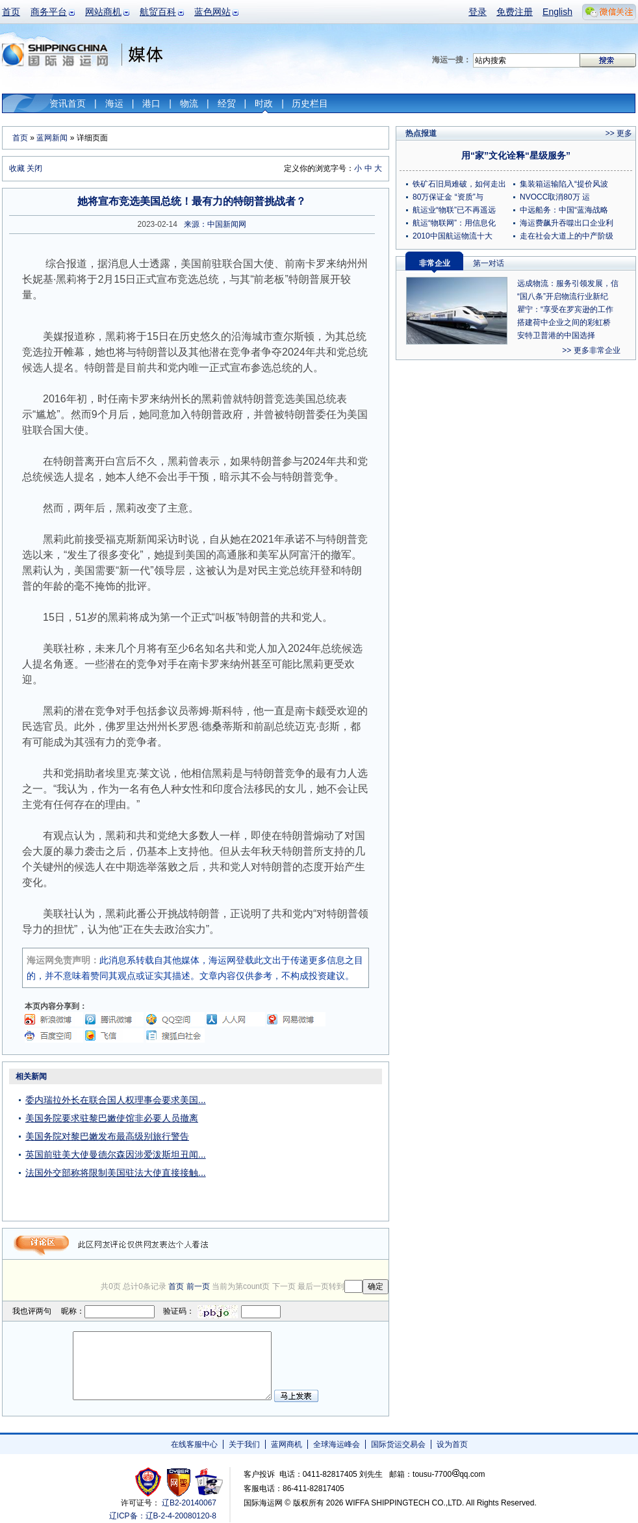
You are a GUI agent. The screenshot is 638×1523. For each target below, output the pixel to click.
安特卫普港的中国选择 (556, 335)
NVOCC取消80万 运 (555, 197)
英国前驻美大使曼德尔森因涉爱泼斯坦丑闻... (115, 1154)
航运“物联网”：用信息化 (454, 223)
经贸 (227, 103)
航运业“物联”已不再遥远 (454, 210)
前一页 (198, 1286)
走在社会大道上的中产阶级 (566, 236)
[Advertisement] (307, 1149)
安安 (208, 1481)
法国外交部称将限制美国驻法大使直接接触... (115, 1172)
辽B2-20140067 (189, 1502)
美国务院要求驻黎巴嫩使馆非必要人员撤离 (111, 1118)
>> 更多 (619, 133)
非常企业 (434, 263)
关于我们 (244, 1444)
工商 (149, 1481)
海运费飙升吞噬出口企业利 (566, 223)
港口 (151, 103)
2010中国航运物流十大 (452, 236)
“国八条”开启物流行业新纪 (562, 296)
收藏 (17, 168)
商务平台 (49, 12)
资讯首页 (67, 103)
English (557, 12)
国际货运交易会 (398, 1444)
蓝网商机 (286, 1444)
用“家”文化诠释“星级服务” (515, 155)
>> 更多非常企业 (591, 350)
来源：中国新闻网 (215, 224)
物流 (189, 103)
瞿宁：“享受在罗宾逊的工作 (565, 309)
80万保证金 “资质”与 (448, 197)
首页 (11, 12)
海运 (114, 103)
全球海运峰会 (336, 1444)
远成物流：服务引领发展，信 (568, 283)
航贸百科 (158, 12)
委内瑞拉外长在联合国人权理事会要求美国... (115, 1100)
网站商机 (103, 12)
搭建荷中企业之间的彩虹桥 (564, 322)
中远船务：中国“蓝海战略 (564, 210)
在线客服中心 (194, 1444)
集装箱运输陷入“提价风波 (564, 184)
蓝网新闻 (52, 137)
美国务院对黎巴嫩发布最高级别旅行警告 (107, 1136)
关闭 (34, 168)
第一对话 (488, 263)
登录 (477, 12)
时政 (264, 103)
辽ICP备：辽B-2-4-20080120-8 (162, 1515)
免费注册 (514, 12)
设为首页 (452, 1444)
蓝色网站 (212, 12)
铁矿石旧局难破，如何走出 (459, 184)
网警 (179, 1481)
